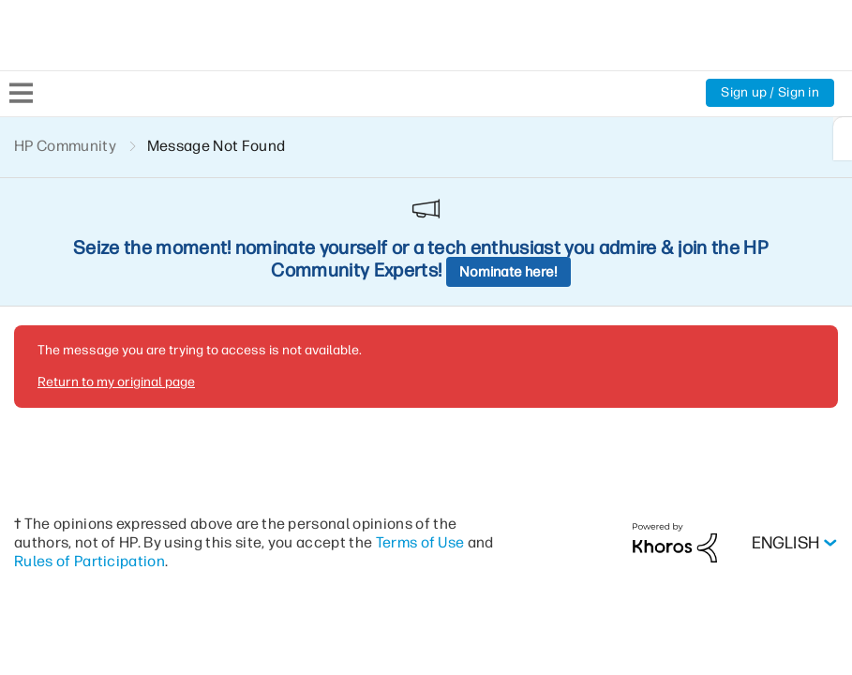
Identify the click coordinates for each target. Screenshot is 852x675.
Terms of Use (420, 413)
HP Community (65, 146)
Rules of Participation (89, 432)
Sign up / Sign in (770, 92)
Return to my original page (116, 253)
